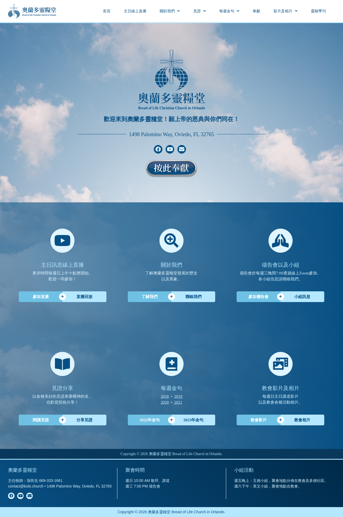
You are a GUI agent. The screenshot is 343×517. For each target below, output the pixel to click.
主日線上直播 (135, 11)
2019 (178, 396)
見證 (199, 11)
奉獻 (256, 11)
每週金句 (229, 11)
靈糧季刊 (318, 11)
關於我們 (170, 11)
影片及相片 (285, 11)
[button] (170, 11)
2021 (178, 402)
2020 (165, 402)
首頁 (106, 11)
